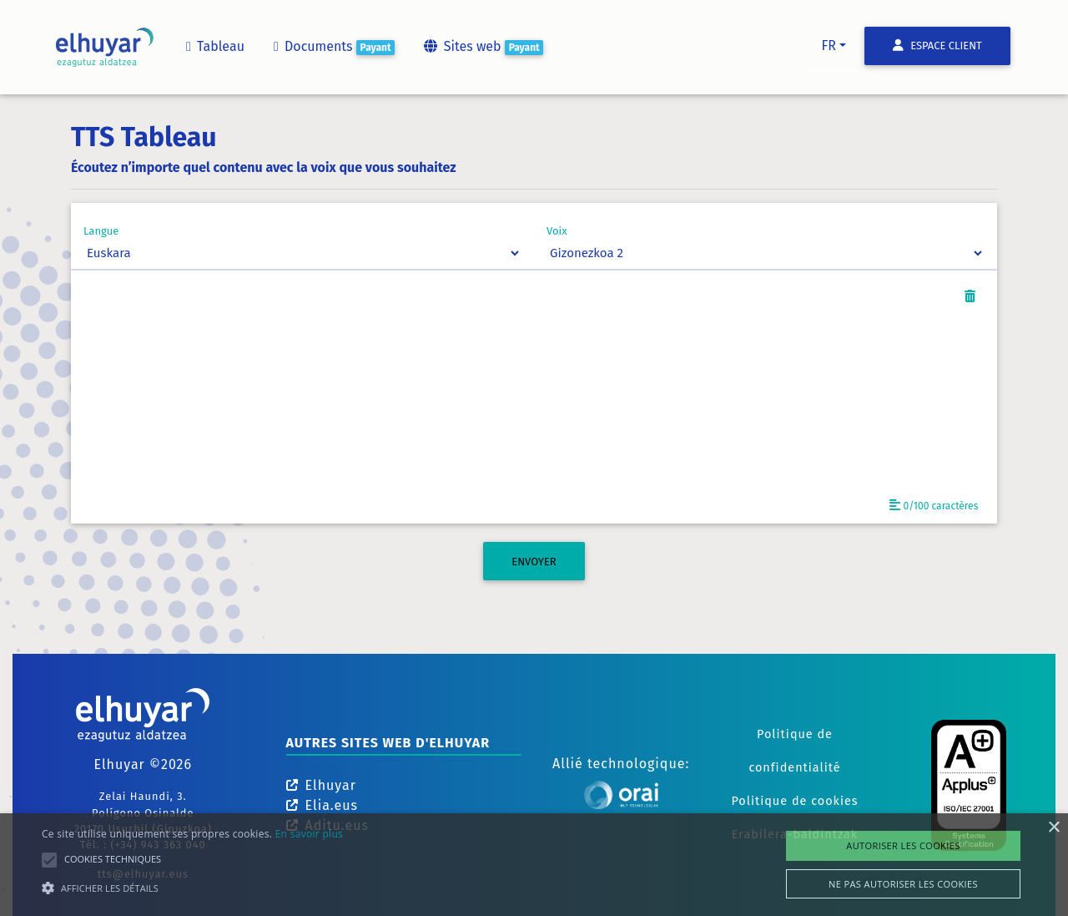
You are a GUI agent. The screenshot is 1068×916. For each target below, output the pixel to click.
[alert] (534, 864)
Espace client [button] (937, 45)
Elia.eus (322, 805)
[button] (192, 887)
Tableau (214, 46)
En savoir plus (309, 834)
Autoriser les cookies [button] (903, 845)
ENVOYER (533, 561)
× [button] (1053, 828)
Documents (333, 46)
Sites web (482, 46)
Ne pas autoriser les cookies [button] (903, 884)
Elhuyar (321, 785)
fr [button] (828, 45)
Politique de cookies (794, 801)
